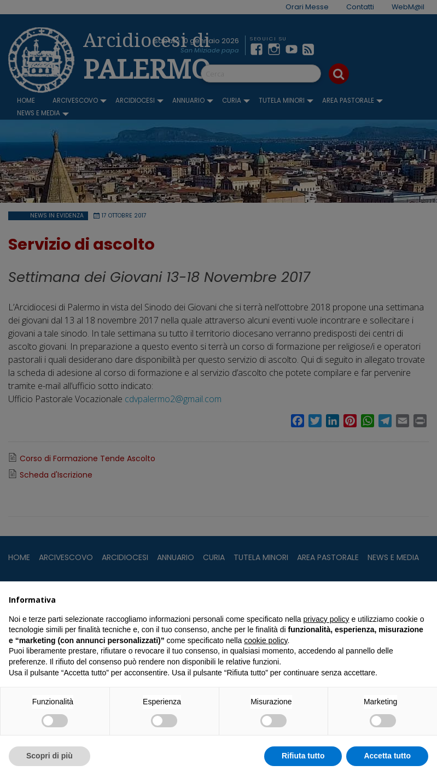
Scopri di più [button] (49, 755)
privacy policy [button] (326, 619)
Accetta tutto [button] (387, 755)
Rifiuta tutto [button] (303, 755)
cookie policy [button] (265, 640)
